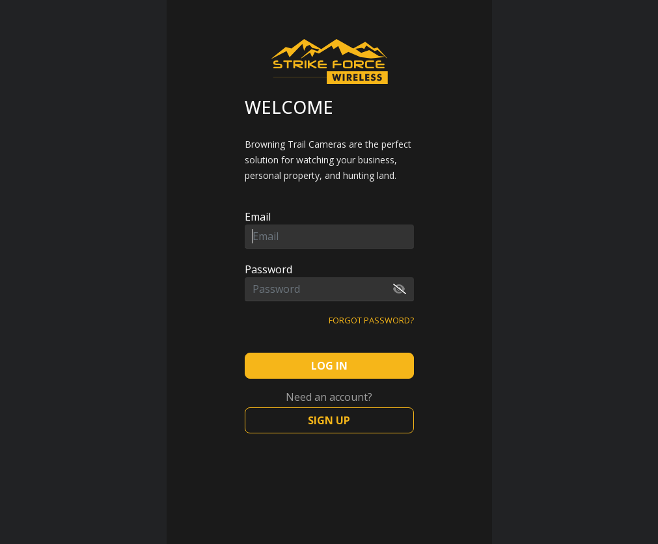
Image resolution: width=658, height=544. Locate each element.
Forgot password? (371, 320)
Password (268, 269)
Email (258, 217)
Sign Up (329, 420)
